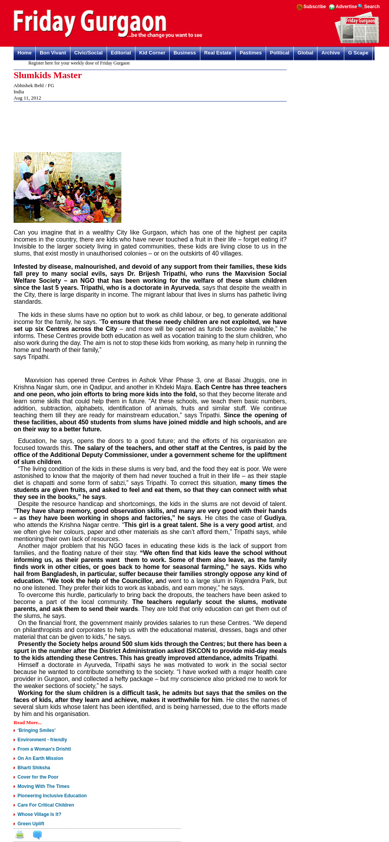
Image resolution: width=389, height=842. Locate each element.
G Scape (358, 53)
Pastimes (251, 53)
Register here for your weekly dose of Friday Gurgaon (80, 63)
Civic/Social (88, 53)
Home (25, 53)
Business (184, 53)
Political (279, 53)
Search (372, 6)
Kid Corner (152, 53)
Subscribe (314, 6)
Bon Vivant (53, 53)
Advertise (346, 6)
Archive (330, 53)
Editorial (121, 53)
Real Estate (217, 53)
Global (305, 53)
